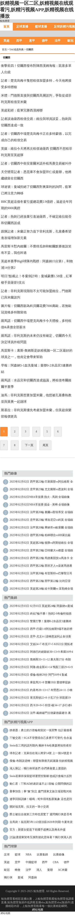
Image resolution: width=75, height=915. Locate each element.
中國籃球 (31, 862)
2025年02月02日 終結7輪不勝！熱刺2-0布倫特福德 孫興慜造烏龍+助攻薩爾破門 (40, 614)
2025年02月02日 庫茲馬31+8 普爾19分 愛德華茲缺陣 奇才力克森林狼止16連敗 (40, 683)
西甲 (19, 40)
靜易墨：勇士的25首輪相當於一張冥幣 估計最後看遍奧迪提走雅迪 (41, 731)
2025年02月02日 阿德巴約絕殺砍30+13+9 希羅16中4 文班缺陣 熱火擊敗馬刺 (41, 652)
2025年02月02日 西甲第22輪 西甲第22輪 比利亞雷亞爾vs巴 (40, 582)
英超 (6, 40)
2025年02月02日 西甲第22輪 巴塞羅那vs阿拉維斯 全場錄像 (41, 482)
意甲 (32, 40)
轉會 (17, 869)
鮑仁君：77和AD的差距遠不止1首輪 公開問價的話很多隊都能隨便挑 (41, 784)
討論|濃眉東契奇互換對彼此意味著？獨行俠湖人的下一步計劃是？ (41, 838)
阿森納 (32, 877)
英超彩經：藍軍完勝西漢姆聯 (22, 110)
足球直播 (22, 26)
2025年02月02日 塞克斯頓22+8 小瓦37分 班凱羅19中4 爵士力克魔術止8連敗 (40, 698)
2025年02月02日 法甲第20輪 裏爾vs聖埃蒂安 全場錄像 (41, 513)
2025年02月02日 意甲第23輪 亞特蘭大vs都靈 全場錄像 (41, 551)
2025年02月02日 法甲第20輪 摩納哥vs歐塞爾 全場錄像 (41, 528)
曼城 (20, 877)
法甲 (58, 40)
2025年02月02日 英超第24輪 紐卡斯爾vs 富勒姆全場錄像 (41, 589)
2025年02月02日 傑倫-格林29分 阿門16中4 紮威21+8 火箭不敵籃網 (38, 675)
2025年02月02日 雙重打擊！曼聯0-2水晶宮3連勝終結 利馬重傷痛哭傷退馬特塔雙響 (40, 622)
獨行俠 (8, 877)
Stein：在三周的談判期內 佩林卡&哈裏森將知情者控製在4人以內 (40, 746)
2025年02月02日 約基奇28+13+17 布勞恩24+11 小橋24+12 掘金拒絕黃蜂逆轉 (41, 691)
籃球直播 (41, 26)
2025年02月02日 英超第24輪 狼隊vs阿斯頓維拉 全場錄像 (41, 543)
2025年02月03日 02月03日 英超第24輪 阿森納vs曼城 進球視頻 (41, 606)
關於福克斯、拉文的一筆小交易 (29, 806)
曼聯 (50, 869)
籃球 (17, 854)
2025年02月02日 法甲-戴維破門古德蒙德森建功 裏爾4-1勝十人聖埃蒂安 (40, 713)
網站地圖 (37, 909)
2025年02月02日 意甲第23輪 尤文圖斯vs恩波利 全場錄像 (41, 490)
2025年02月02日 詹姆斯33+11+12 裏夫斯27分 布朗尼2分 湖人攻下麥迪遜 (40, 660)
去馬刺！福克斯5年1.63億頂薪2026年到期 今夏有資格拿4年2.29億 (41, 822)
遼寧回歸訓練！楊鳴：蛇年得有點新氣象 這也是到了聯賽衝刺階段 (41, 800)
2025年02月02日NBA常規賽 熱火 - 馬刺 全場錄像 (40, 496)
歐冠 (7, 869)
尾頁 (45, 445)
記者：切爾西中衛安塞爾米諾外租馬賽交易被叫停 (36, 163)
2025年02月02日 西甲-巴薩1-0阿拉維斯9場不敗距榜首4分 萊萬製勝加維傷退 (41, 629)
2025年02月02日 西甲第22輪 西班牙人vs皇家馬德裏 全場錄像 (41, 566)
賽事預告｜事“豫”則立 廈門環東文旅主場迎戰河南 (41, 791)
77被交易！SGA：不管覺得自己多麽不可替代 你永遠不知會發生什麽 (41, 738)
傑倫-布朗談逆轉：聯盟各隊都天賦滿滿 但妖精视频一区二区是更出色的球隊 (41, 761)
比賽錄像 (58, 854)
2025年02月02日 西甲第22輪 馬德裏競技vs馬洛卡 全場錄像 (41, 559)
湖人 (39, 869)
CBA (56, 862)
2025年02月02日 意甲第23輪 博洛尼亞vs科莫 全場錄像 (41, 520)
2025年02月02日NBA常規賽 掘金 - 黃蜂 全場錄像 (40, 504)
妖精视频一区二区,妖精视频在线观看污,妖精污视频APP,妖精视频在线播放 (37, 10)
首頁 (6, 26)
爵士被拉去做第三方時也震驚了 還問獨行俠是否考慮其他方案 (41, 815)
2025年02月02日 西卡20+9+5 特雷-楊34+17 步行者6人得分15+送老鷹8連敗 (41, 706)
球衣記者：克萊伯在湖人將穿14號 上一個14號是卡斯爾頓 (41, 754)
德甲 (45, 40)
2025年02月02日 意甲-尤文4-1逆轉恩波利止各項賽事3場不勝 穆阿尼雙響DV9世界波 (40, 637)
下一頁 (29, 445)
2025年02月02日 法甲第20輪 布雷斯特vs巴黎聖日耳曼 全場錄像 (41, 574)
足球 (7, 854)
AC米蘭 (62, 869)
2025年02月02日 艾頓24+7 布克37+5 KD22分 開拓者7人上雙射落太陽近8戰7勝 (41, 645)
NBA (29, 854)
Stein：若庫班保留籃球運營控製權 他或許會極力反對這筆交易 (41, 777)
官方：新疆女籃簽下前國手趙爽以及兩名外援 (38, 829)
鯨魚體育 (5, 21)
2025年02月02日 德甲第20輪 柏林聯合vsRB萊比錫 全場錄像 (40, 536)
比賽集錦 (42, 854)
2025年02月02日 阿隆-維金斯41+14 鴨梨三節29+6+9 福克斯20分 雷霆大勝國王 (41, 668)
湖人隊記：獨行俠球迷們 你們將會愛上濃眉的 (38, 768)
